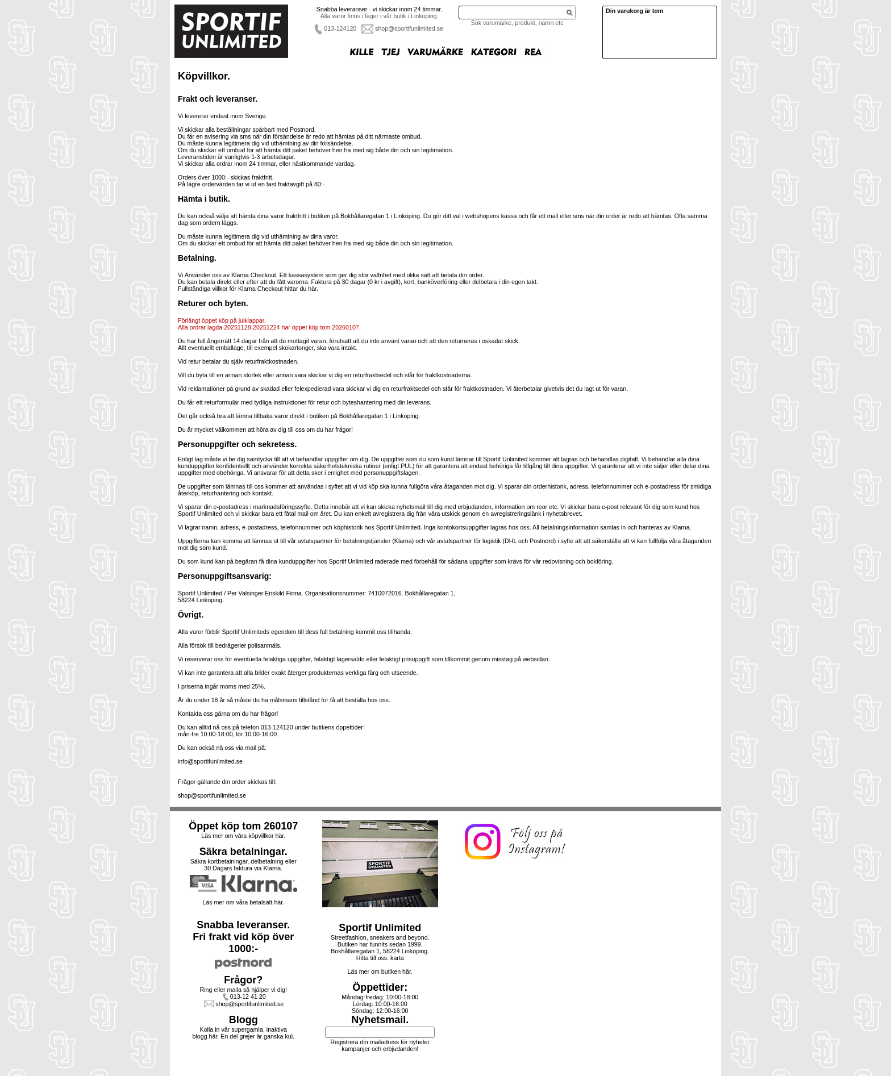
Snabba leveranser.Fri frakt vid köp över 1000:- (243, 936)
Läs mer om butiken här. (380, 971)
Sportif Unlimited (380, 927)
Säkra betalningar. (243, 851)
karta (397, 957)
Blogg (243, 1019)
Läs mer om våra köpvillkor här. (243, 835)
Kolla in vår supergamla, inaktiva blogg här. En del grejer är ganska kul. (244, 1033)
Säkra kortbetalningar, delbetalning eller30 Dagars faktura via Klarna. (243, 864)
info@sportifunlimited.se (210, 761)
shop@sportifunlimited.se (409, 28)
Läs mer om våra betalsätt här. (243, 902)
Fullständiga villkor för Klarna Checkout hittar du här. (248, 288)
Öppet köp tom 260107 (243, 826)
